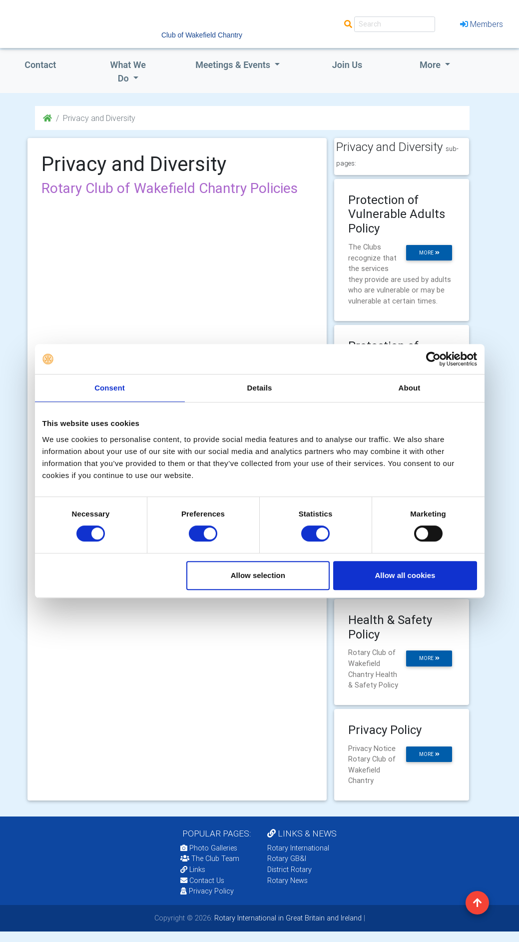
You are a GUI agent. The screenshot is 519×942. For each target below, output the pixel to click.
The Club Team (209, 858)
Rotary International (298, 848)
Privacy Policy (207, 891)
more (429, 253)
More (431, 65)
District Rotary (289, 869)
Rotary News (287, 880)
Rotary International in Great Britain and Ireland (287, 918)
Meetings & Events (233, 65)
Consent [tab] (109, 388)
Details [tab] (259, 388)
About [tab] (410, 388)
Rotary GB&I (286, 858)
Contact (40, 65)
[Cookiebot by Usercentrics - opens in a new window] (433, 359)
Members (481, 24)
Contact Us (202, 880)
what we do (128, 72)
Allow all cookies (405, 575)
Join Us (347, 65)
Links (192, 869)
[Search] (394, 24)
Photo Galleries (208, 848)
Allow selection (258, 575)
